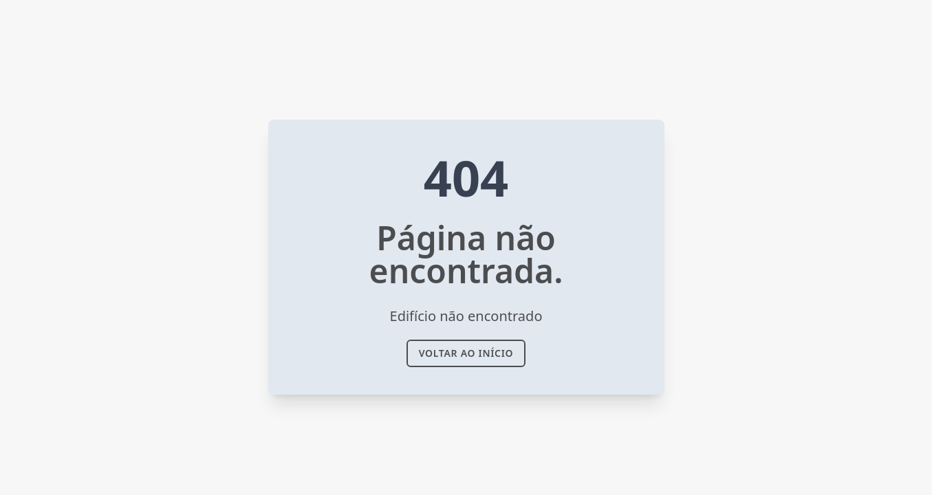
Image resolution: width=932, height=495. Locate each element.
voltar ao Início (466, 353)
